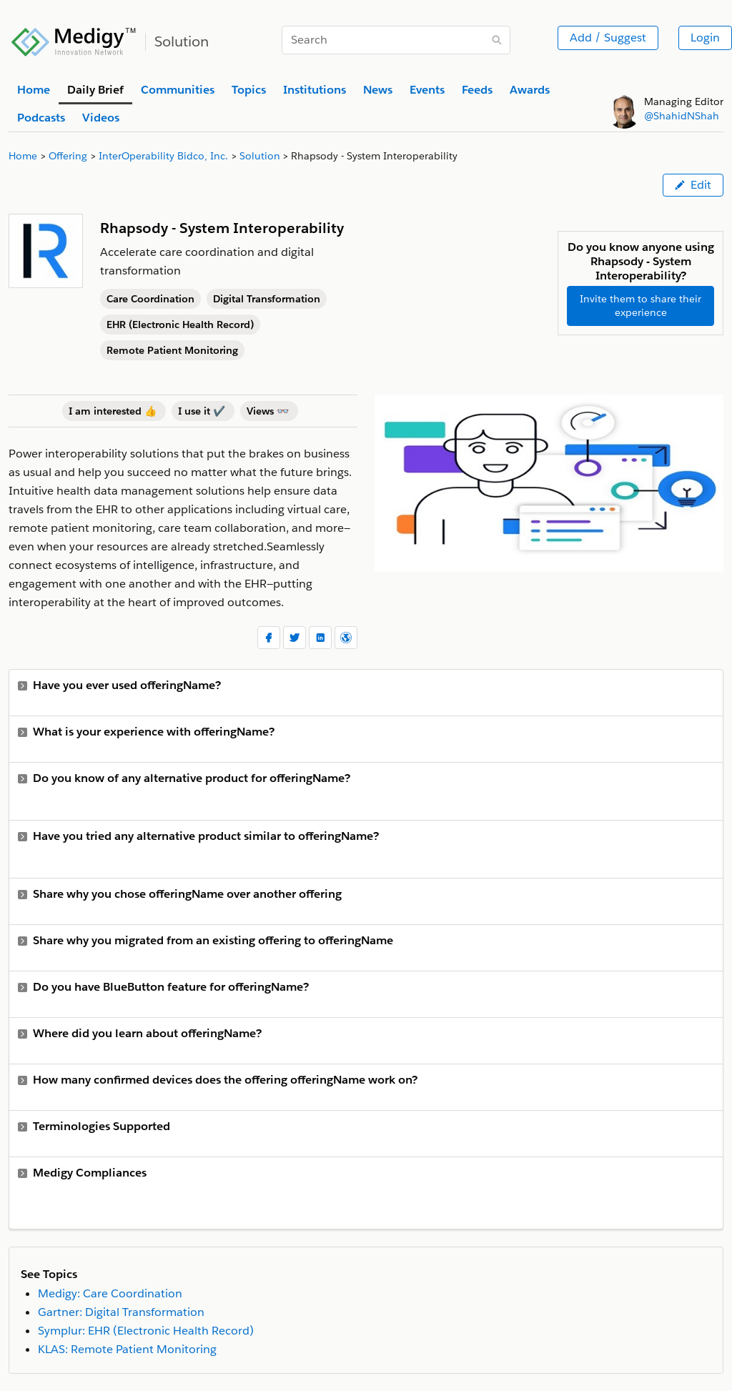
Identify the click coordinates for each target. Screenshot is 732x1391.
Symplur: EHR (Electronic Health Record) (146, 1330)
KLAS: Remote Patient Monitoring (127, 1349)
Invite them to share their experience (640, 305)
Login (705, 37)
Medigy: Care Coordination (110, 1293)
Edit (693, 184)
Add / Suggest (608, 37)
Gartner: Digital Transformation (121, 1312)
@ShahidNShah (681, 115)
